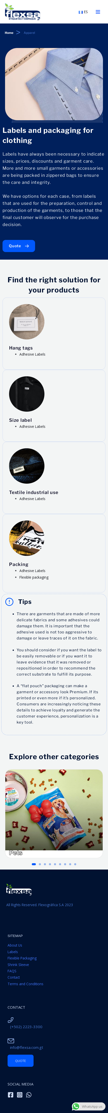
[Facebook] (11, 1095)
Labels (13, 951)
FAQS (12, 971)
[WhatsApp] (29, 1095)
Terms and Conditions (25, 983)
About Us (15, 945)
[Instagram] (20, 1095)
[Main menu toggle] (98, 12)
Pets (15, 852)
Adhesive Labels (32, 354)
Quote (20, 1060)
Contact (14, 977)
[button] (34, 864)
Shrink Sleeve (18, 964)
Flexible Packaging (22, 958)
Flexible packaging (33, 577)
